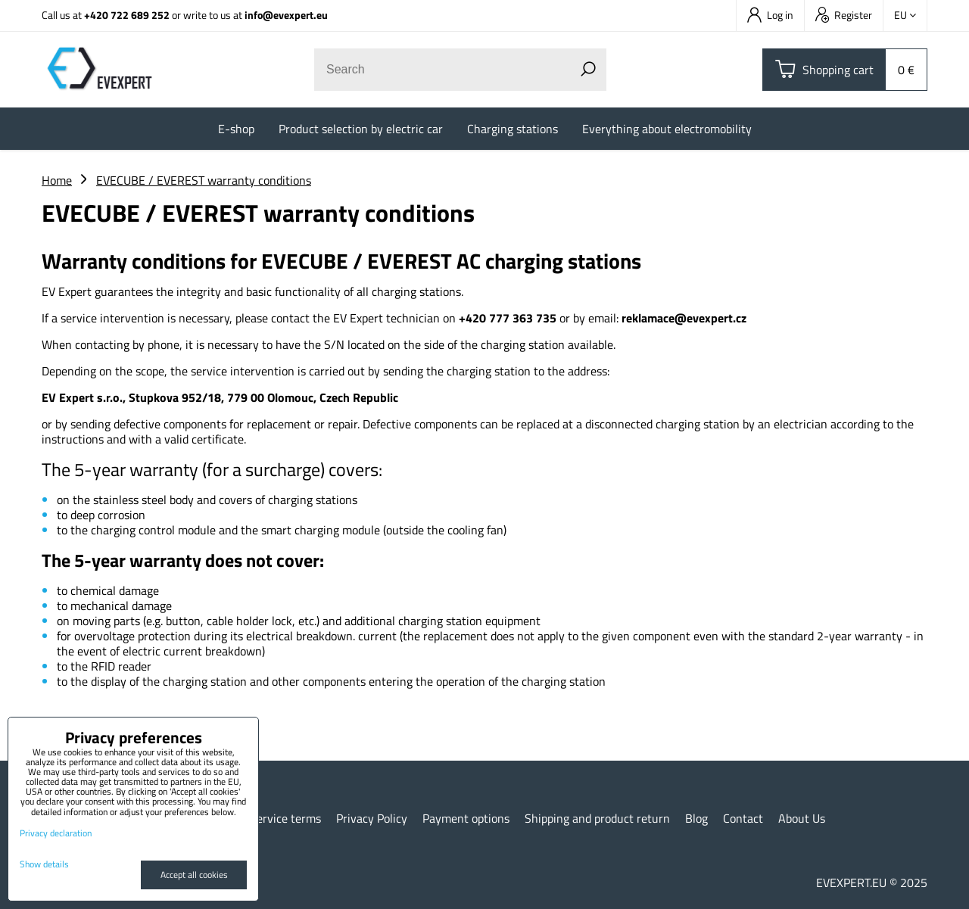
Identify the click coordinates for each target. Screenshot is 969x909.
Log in (770, 15)
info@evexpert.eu (286, 15)
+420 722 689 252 (127, 15)
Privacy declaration (56, 833)
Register (843, 15)
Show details (44, 864)
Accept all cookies (194, 874)
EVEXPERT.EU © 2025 (871, 882)
